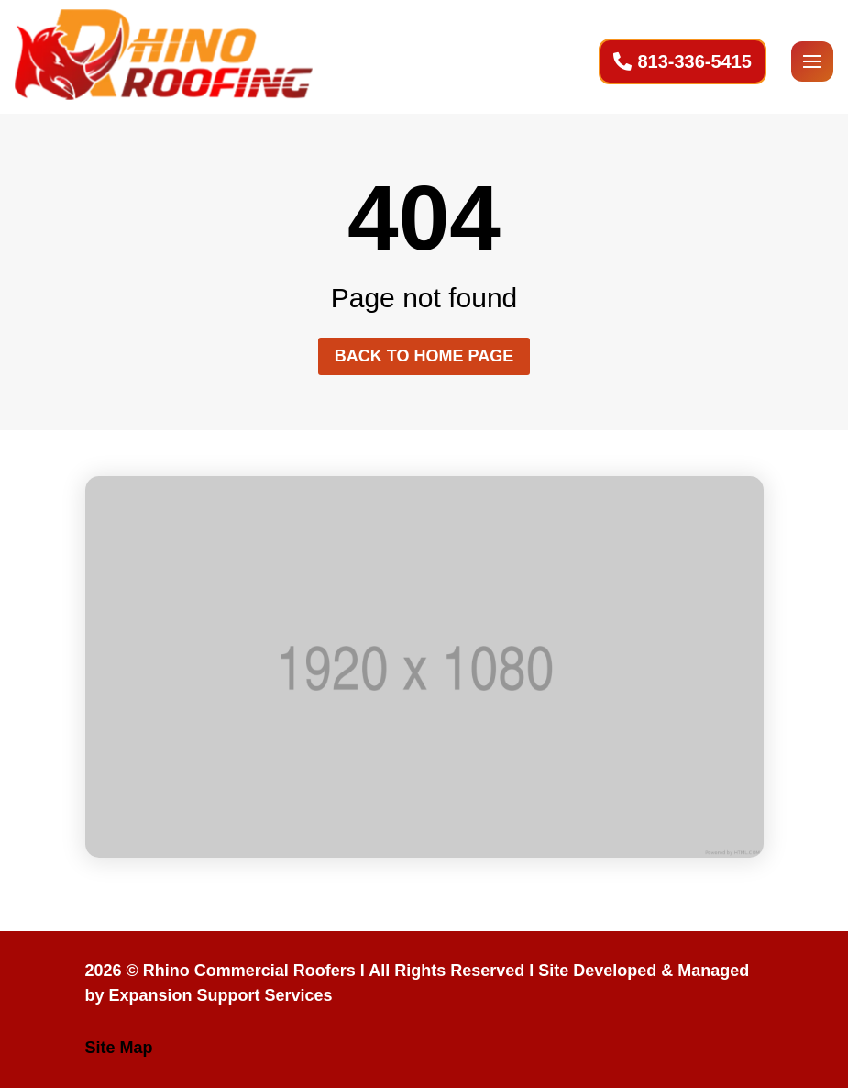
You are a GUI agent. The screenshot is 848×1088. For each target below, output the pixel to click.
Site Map (119, 1047)
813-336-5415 (694, 61)
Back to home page (424, 356)
